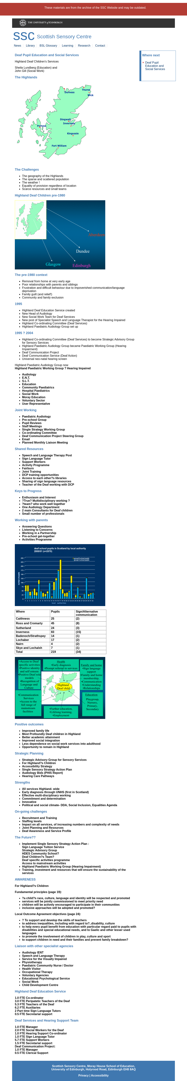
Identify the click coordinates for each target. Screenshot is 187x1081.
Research (84, 45)
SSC (24, 35)
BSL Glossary (48, 45)
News (17, 45)
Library (30, 45)
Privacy (83, 1075)
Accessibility (100, 1075)
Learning (67, 45)
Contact (100, 45)
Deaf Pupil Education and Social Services (155, 66)
